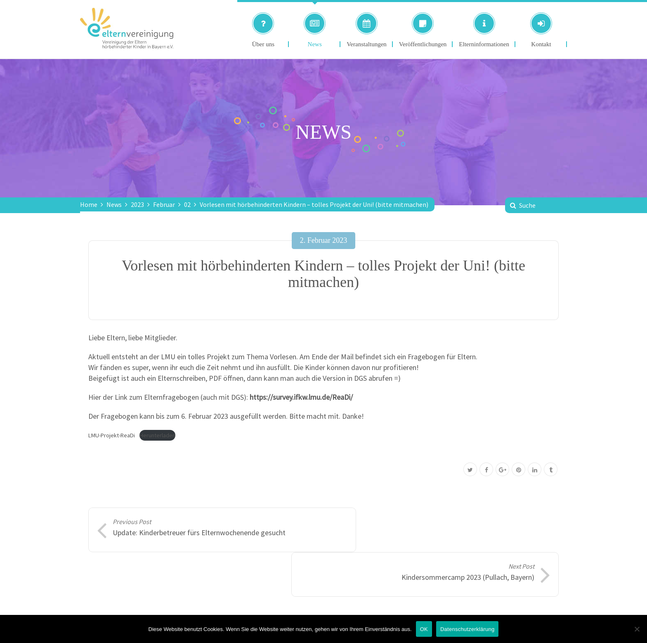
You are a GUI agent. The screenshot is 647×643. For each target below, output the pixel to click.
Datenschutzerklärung (467, 629)
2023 (137, 204)
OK (424, 629)
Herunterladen (157, 435)
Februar (164, 204)
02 (187, 204)
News (114, 204)
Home (88, 204)
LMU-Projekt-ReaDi (111, 435)
